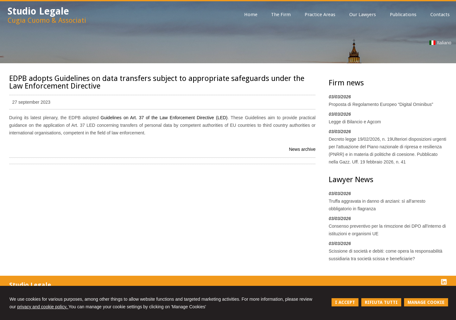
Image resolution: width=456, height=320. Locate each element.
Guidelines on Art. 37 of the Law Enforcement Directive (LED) (164, 117)
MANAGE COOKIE (426, 302)
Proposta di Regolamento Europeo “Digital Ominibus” (381, 104)
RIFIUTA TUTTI (381, 302)
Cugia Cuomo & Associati (47, 20)
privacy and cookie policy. (42, 306)
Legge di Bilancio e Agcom (355, 121)
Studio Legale (38, 11)
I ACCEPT (345, 302)
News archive (302, 149)
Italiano (440, 42)
